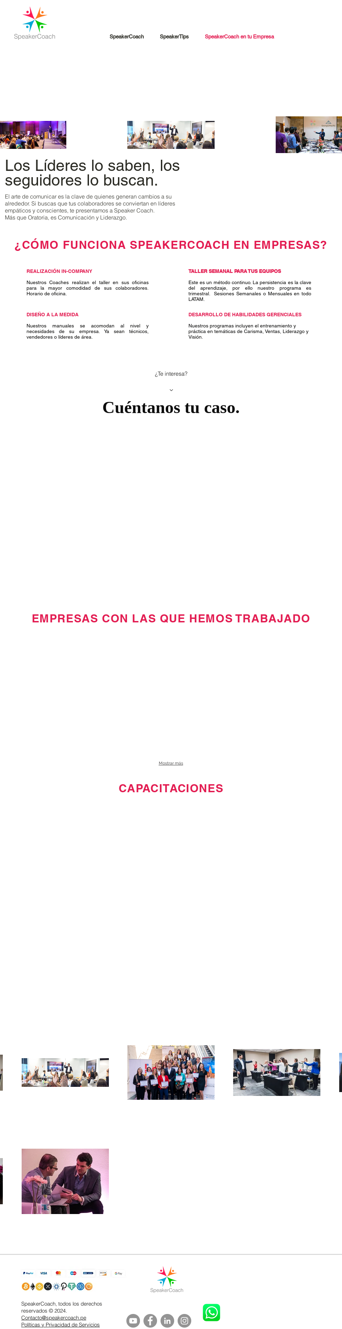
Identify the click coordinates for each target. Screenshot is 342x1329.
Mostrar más (171, 763)
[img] (71, 652)
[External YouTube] (170, 868)
